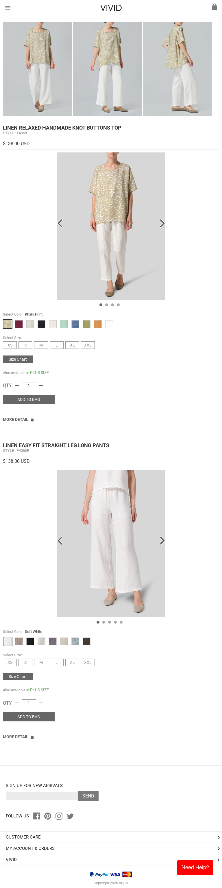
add (41, 385)
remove (16, 385)
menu (7, 7)
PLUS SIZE (39, 372)
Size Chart (18, 359)
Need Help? (195, 867)
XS (10, 345)
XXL (88, 345)
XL (72, 345)
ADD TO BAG (28, 399)
